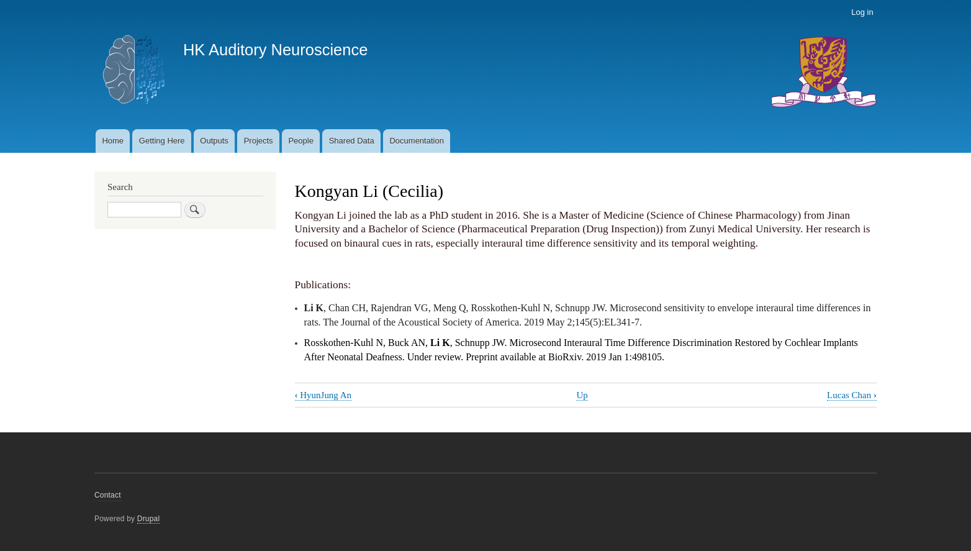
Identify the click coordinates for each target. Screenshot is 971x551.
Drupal (148, 518)
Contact (107, 495)
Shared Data (351, 140)
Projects (258, 140)
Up (581, 395)
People (300, 140)
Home (113, 140)
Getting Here (162, 140)
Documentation (416, 140)
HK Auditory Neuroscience (275, 49)
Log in (862, 12)
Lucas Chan (852, 395)
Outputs (214, 140)
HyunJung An (323, 395)
